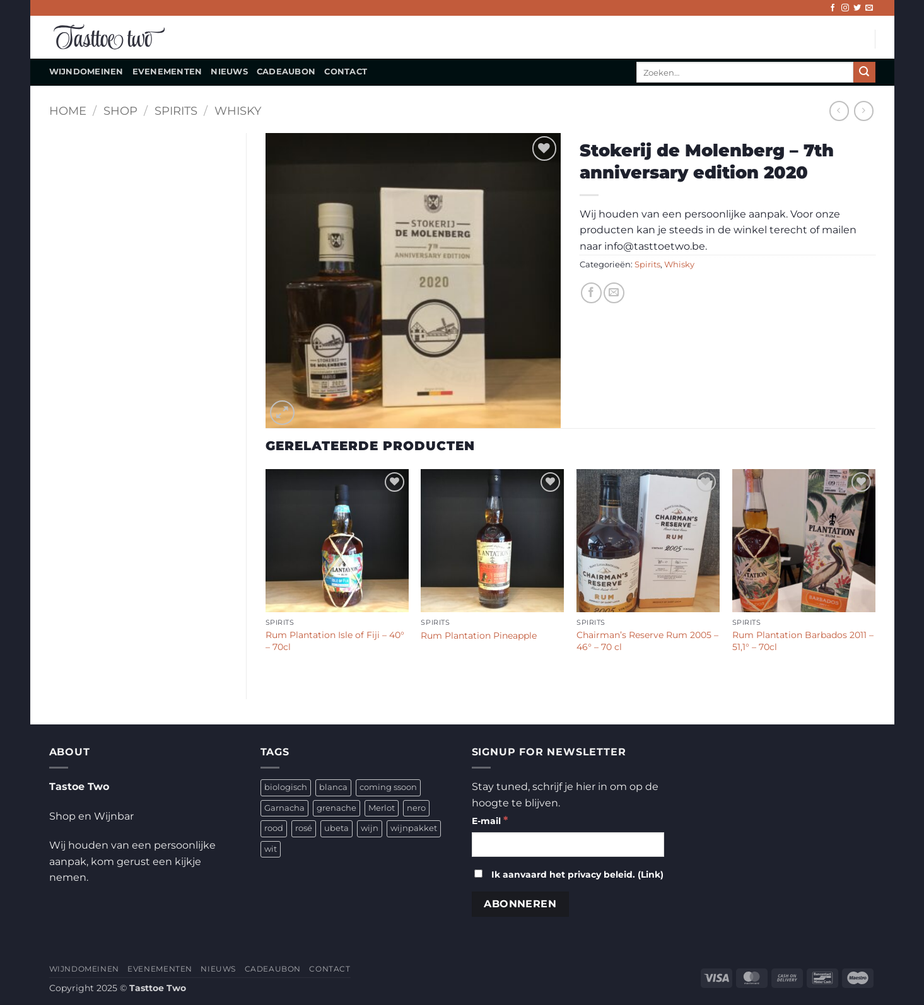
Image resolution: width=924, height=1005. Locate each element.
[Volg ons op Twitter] (857, 8)
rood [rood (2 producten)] (273, 828)
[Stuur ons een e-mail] (869, 8)
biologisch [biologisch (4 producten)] (285, 787)
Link (650, 874)
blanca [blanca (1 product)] (333, 787)
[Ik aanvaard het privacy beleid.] (478, 873)
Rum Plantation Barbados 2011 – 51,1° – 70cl (803, 641)
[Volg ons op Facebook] (832, 8)
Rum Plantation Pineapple (479, 635)
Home (67, 110)
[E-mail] (568, 844)
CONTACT (345, 71)
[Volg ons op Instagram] (845, 8)
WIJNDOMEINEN (86, 71)
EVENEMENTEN (167, 71)
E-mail (490, 820)
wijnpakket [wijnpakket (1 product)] (413, 828)
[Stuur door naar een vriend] (614, 292)
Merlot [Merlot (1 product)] (381, 808)
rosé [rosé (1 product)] (303, 828)
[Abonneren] (520, 904)
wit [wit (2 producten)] (270, 849)
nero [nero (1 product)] (416, 808)
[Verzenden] (864, 72)
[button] (282, 412)
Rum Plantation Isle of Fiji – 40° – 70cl (335, 641)
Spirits (176, 110)
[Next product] (839, 110)
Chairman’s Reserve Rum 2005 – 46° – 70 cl (647, 641)
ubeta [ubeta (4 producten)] (336, 828)
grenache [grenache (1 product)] (336, 808)
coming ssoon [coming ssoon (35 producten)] (388, 787)
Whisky (237, 110)
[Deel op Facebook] (591, 292)
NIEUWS (229, 71)
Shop (120, 110)
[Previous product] (864, 110)
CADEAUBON (286, 71)
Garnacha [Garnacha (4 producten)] (284, 808)
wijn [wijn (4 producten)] (369, 828)
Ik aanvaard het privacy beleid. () (569, 874)
